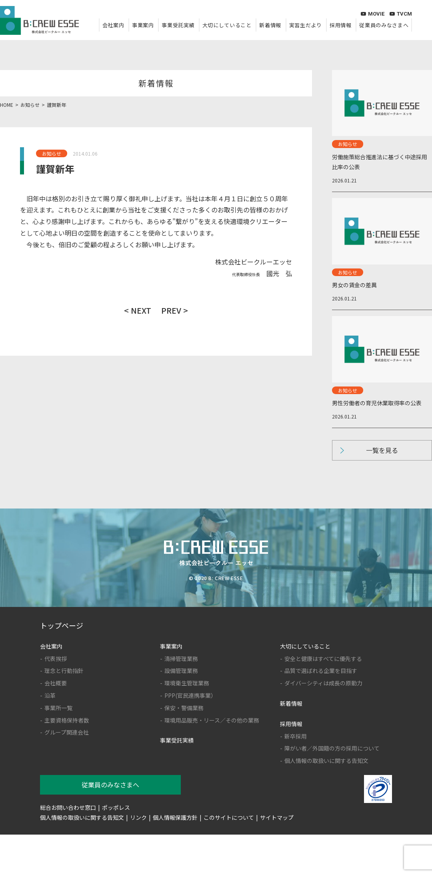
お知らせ (51, 153)
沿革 (50, 695)
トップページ (61, 625)
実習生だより (305, 25)
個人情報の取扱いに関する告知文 (326, 761)
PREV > (174, 310)
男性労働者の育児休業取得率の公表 (377, 403)
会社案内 (113, 25)
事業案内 (143, 25)
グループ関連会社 (66, 732)
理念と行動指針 (64, 671)
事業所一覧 (58, 708)
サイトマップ (277, 817)
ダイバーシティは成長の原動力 (323, 683)
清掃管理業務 (181, 659)
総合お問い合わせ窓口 (68, 807)
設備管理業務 (181, 671)
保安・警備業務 (184, 708)
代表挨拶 (55, 659)
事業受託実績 (178, 25)
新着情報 (270, 25)
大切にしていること (227, 25)
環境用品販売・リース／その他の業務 (211, 720)
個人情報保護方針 (175, 817)
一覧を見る (382, 450)
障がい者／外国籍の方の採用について (332, 748)
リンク (138, 817)
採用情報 (341, 25)
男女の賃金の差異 (354, 285)
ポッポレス (116, 807)
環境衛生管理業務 (186, 683)
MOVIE (372, 14)
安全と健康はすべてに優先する (323, 659)
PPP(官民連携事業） (190, 695)
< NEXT (137, 310)
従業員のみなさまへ (383, 25)
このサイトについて (229, 817)
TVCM (401, 14)
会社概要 (55, 683)
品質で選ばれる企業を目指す (320, 671)
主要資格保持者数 (66, 720)
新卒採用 (295, 736)
